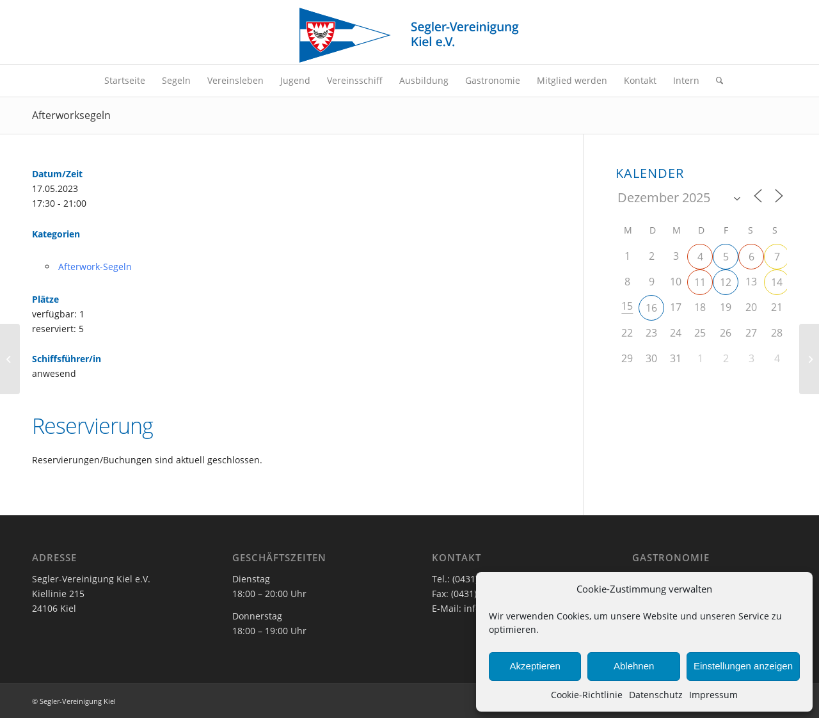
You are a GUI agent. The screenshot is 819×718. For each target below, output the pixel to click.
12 (725, 282)
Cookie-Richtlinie (587, 695)
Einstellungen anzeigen (743, 665)
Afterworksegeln (71, 115)
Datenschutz (656, 695)
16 (651, 308)
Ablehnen (634, 665)
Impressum (713, 695)
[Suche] (715, 81)
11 (700, 282)
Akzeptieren (535, 665)
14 (777, 282)
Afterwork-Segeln (95, 266)
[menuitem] (125, 81)
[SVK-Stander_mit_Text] (409, 35)
